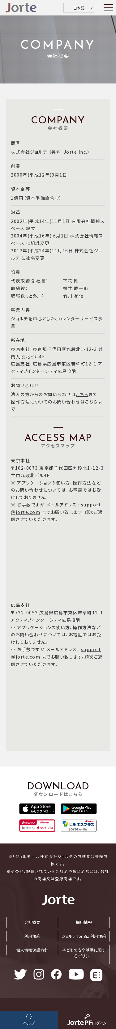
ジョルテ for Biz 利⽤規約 (84, 936)
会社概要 (32, 922)
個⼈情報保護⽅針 (32, 950)
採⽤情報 (84, 922)
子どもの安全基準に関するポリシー (83, 953)
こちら (82, 394)
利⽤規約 (32, 936)
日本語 (78, 8)
